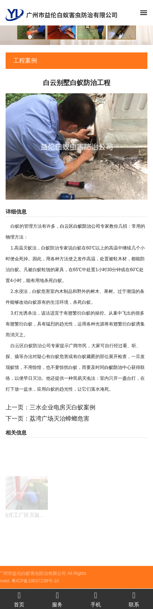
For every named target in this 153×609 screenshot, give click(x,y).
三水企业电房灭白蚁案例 (62, 407)
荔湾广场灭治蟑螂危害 (59, 418)
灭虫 (86, 378)
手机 (96, 599)
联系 (134, 599)
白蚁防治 (113, 367)
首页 (19, 599)
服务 (57, 599)
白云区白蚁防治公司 (80, 226)
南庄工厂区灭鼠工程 (26, 522)
